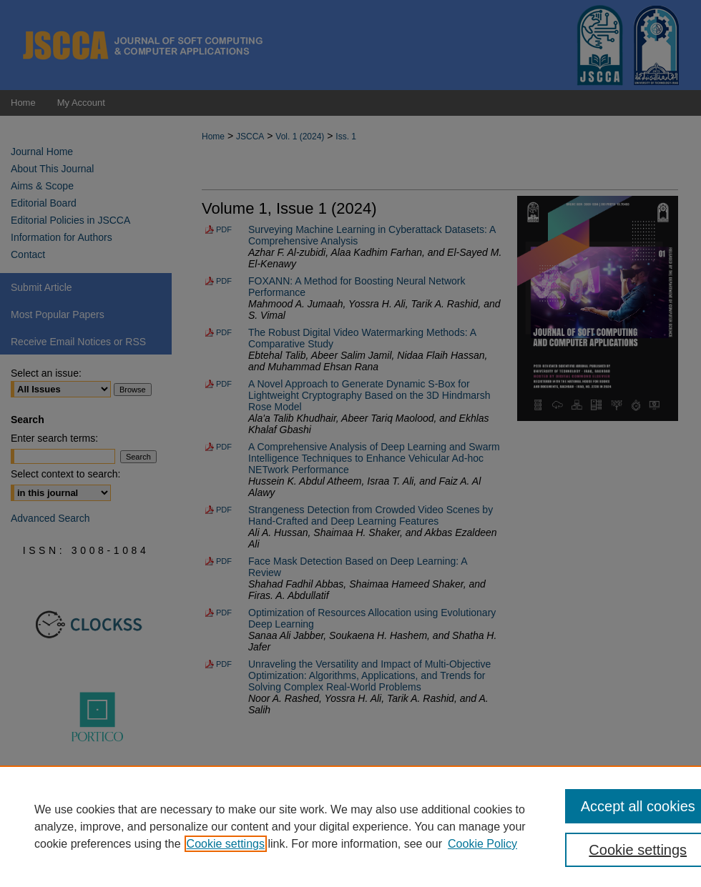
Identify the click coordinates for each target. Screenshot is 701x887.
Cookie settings (226, 844)
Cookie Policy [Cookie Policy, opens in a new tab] (482, 844)
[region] (350, 826)
